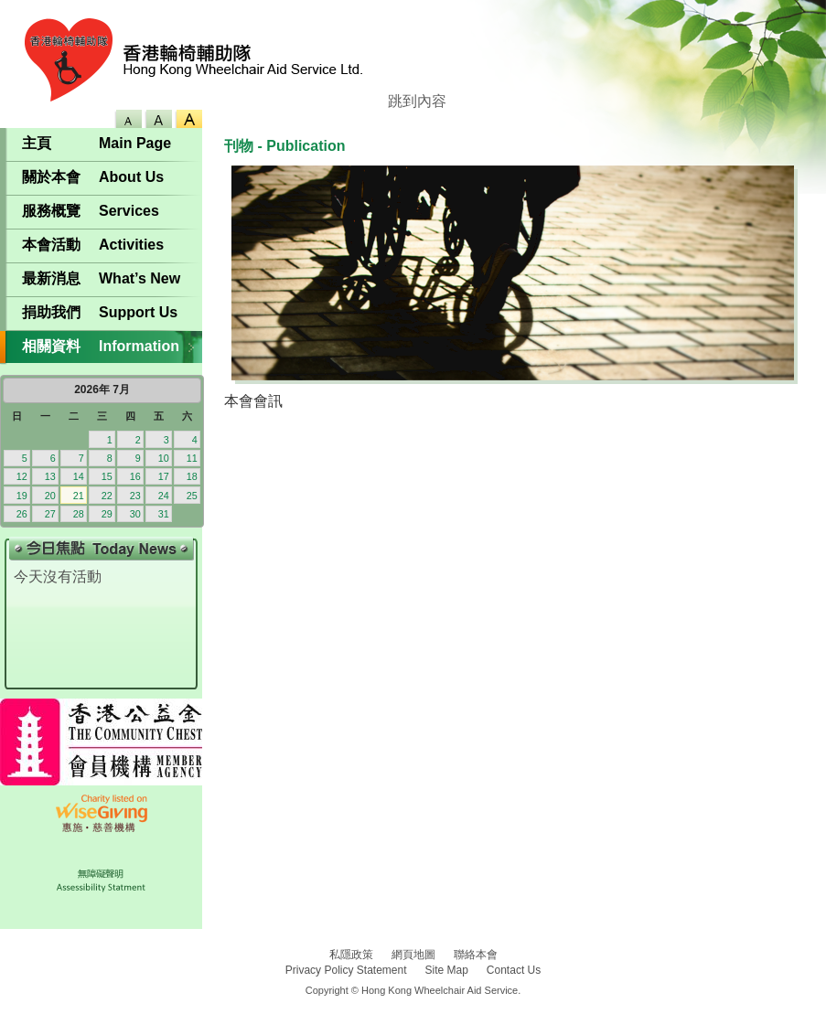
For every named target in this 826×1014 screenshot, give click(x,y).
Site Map (446, 970)
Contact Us (514, 970)
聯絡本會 (476, 954)
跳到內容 (417, 101)
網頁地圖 (413, 954)
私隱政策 (351, 954)
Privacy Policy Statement (346, 970)
